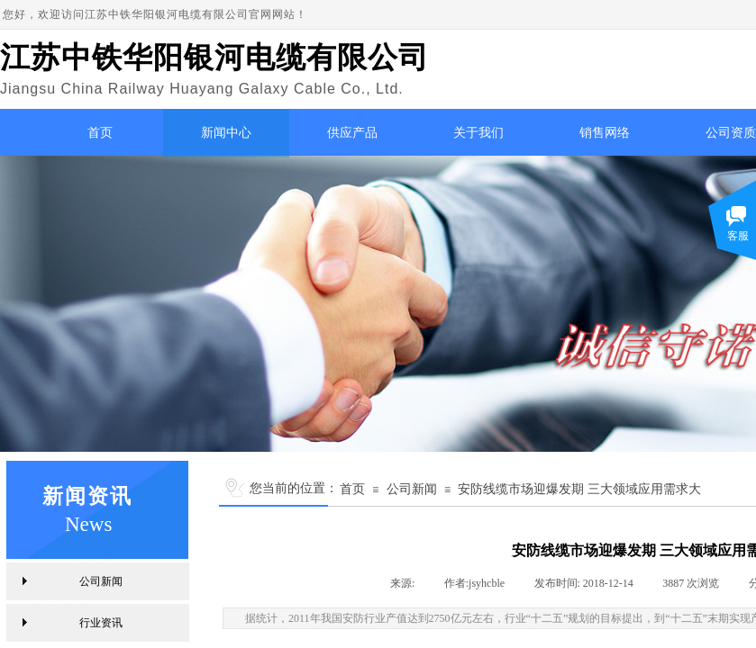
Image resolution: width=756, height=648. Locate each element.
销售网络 (604, 133)
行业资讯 (101, 622)
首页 (100, 133)
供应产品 (352, 133)
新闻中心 (226, 133)
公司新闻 (412, 489)
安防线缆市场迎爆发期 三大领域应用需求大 (579, 489)
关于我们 (478, 133)
